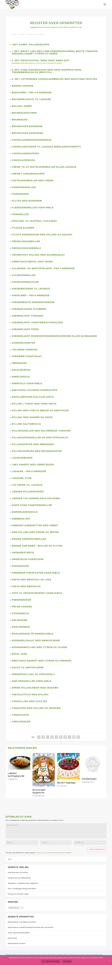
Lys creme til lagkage (27, 481)
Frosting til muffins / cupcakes (34, 217)
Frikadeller (20, 211)
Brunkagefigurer (24, 109)
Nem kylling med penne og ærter (35, 529)
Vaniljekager (21, 718)
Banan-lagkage (22, 82)
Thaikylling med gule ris (29, 698)
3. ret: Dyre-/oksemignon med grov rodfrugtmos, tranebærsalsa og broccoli (47, 67)
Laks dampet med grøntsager (33, 461)
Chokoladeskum (23, 157)
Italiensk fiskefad (24, 346)
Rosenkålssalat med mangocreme (36, 637)
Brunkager (19, 116)
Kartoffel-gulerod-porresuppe (34, 387)
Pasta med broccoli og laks (31, 576)
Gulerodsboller (23, 272)
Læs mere (67, 961)
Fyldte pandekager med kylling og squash (42, 231)
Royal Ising (19, 650)
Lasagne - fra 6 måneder (29, 468)
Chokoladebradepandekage (32, 136)
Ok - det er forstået (50, 961)
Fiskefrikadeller (24, 184)
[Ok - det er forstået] (109, 960)
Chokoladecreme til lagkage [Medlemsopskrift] (46, 143)
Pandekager (20, 562)
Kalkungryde (21, 366)
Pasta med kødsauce (26, 583)
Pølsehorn (19, 616)
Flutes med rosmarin (27, 197)
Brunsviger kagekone (27, 123)
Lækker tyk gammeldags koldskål (36, 495)
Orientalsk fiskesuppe (28, 556)
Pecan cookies (22, 603)
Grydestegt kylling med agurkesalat (38, 251)
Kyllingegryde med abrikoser (33, 441)
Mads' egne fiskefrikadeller (32, 502)
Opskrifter (73, 24)
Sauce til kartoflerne (28, 664)
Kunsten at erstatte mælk (18, 891)
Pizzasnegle (20, 610)
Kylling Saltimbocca (26, 420)
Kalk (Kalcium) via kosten (18, 869)
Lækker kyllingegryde (28, 488)
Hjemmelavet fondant (28, 312)
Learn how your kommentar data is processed (53, 849)
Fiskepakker (20, 190)
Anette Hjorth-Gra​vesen (48, 24)
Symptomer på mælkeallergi (19, 875)
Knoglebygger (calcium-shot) (33, 393)
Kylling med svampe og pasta (32, 414)
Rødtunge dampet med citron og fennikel (42, 657)
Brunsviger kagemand (27, 130)
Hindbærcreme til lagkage (31, 285)
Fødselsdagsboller (26, 238)
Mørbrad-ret (21, 515)
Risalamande (21, 623)
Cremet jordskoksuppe (28, 170)
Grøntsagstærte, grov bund (32, 258)
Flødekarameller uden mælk (32, 204)
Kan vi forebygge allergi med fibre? (22, 885)
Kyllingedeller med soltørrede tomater (41, 427)
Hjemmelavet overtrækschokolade (37, 319)
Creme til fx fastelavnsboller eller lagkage (44, 163)
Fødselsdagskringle (26, 245)
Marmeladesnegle (25, 508)
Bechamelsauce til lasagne (31, 96)
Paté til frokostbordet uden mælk (37, 589)
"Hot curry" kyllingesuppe (30, 41)
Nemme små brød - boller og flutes (37, 542)
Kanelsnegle (21, 373)
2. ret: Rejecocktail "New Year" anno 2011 (40, 58)
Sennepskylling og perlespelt (33, 671)
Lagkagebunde (22, 454)
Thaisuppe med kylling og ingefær (36, 704)
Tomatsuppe (20, 711)
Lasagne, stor (22, 475)
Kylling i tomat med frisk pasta (34, 400)
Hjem (14, 31)
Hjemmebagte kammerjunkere (33, 299)
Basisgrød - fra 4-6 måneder (32, 89)
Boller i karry (22, 102)
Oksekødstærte (23, 549)
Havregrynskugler (25, 278)
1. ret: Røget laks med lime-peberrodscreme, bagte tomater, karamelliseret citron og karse (55, 49)
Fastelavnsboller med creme (32, 177)
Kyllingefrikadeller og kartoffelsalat (40, 434)
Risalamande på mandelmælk (32, 630)
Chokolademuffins (25, 150)
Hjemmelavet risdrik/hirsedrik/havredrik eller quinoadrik (54, 332)
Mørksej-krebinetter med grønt (35, 522)
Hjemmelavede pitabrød (29, 305)
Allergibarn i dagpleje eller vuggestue (23, 880)
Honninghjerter (23, 339)
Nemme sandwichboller (29, 535)
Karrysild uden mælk (27, 380)
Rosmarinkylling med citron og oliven (39, 644)
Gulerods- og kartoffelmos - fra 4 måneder (43, 265)
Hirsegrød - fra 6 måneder (30, 292)
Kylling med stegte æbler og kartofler (40, 407)
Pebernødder (21, 596)
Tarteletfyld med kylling (30, 691)
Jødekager (19, 359)
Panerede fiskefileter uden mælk (36, 569)
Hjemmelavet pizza (25, 326)
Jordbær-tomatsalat (27, 353)
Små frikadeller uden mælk (32, 677)
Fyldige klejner (23, 224)
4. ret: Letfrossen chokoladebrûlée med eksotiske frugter (54, 75)
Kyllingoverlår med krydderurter (37, 447)
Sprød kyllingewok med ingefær (35, 684)
